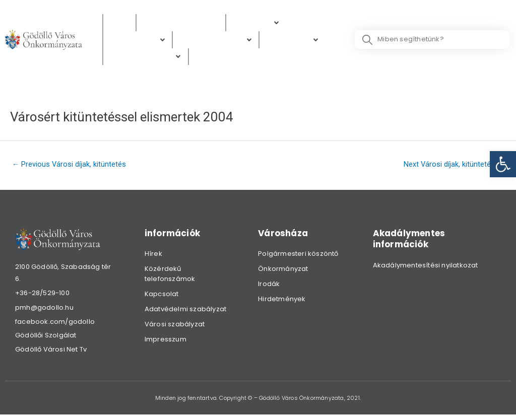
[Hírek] (119, 23)
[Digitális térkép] (216, 40)
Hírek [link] (153, 256)
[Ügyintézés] (137, 40)
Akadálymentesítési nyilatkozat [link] (425, 267)
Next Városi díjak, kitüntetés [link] (453, 165)
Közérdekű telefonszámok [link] (170, 276)
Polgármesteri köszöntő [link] (298, 256)
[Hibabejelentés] (145, 58)
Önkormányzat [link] (283, 271)
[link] (503, 164)
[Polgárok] (256, 23)
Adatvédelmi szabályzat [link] (185, 311)
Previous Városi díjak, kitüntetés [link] (70, 165)
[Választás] (215, 58)
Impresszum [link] (165, 341)
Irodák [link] (269, 286)
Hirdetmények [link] (281, 301)
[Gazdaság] (293, 40)
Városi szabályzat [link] (175, 326)
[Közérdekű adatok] (181, 23)
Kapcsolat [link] (162, 296)
